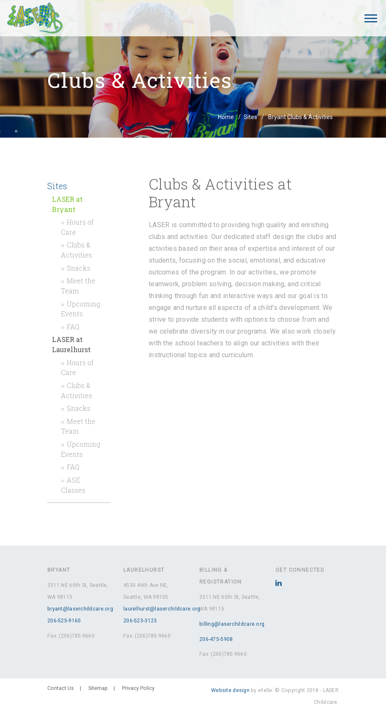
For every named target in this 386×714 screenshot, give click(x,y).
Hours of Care (77, 226)
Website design (230, 690)
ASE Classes (73, 484)
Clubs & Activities (76, 249)
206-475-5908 (216, 639)
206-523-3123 (140, 621)
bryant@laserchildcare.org (80, 609)
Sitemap (98, 688)
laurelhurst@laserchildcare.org (161, 609)
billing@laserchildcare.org (231, 624)
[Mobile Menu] (371, 18)
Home (226, 117)
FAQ (73, 326)
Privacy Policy (138, 688)
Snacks (78, 267)
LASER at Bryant (67, 204)
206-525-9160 (64, 621)
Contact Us (60, 688)
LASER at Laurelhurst (71, 344)
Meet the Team (78, 285)
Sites (250, 117)
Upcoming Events (80, 308)
